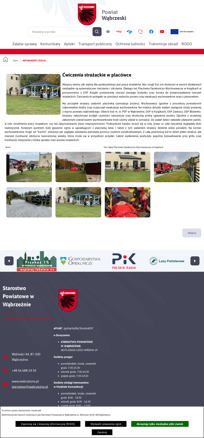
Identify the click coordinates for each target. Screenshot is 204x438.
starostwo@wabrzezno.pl (30, 387)
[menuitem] (24, 44)
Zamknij (102, 432)
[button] (33, 113)
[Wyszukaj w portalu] (64, 31)
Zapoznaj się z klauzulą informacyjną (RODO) (48, 424)
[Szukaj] (97, 31)
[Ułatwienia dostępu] (107, 31)
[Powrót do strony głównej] (10, 59)
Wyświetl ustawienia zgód (106, 424)
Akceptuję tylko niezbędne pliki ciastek (160, 424)
